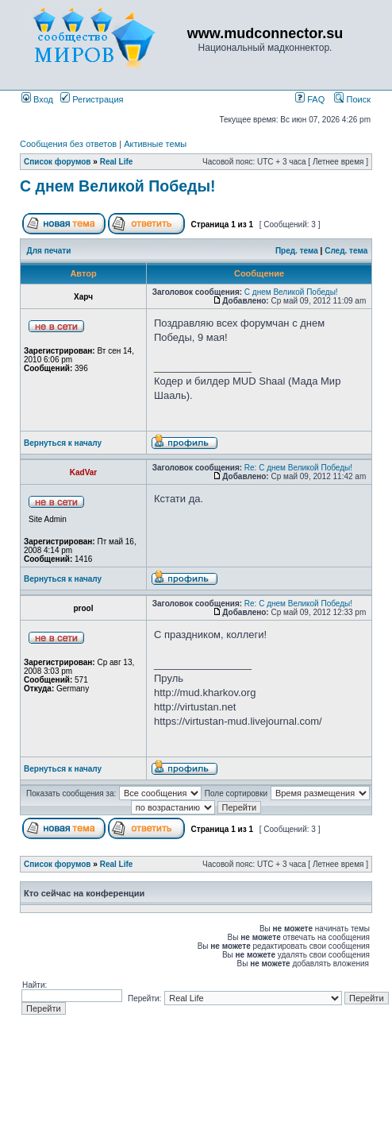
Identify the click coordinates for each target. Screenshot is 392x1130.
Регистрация (91, 99)
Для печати (49, 250)
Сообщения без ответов (68, 144)
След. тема (346, 250)
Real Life (116, 161)
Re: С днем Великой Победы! (298, 467)
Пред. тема (296, 250)
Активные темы (155, 144)
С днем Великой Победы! (118, 186)
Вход (37, 99)
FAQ (310, 99)
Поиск (352, 99)
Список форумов (57, 161)
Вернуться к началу (63, 443)
